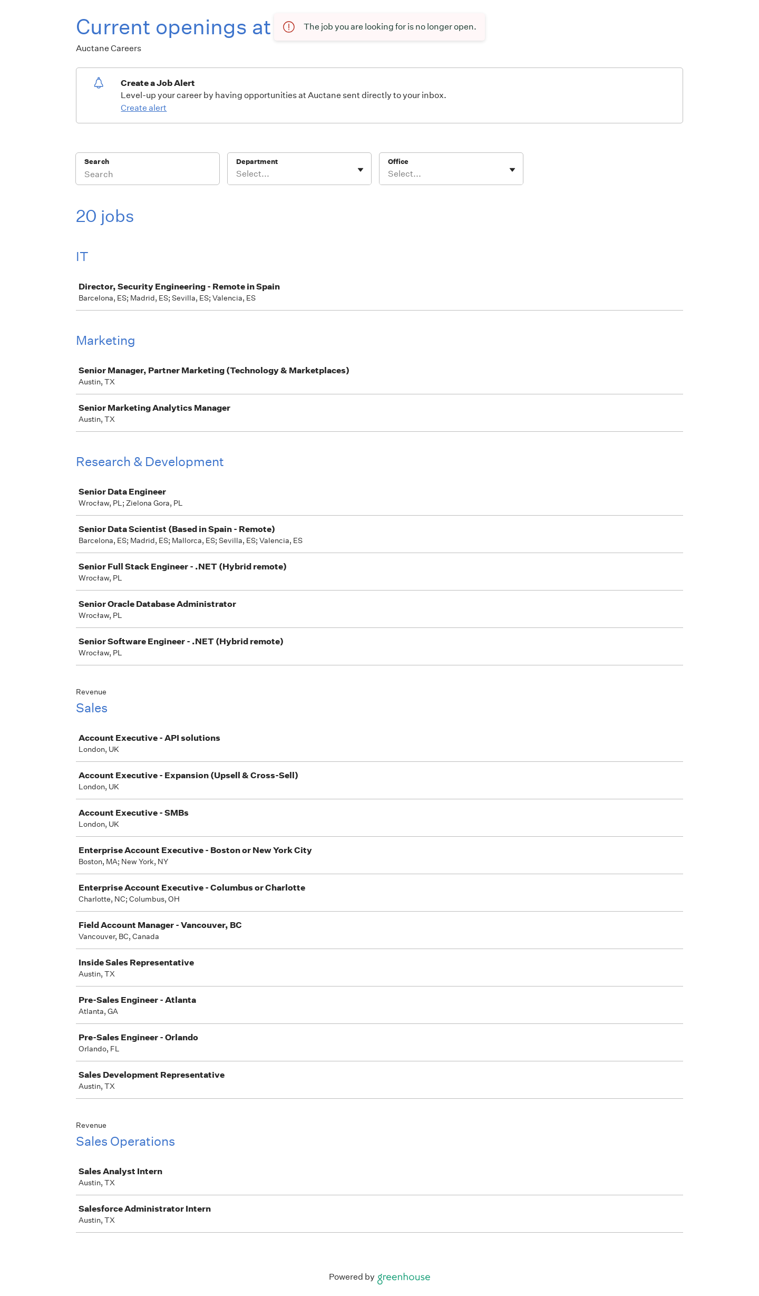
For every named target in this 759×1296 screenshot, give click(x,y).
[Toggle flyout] (360, 169)
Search (96, 161)
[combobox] (237, 174)
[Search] (147, 176)
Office (398, 161)
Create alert (144, 108)
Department (257, 161)
